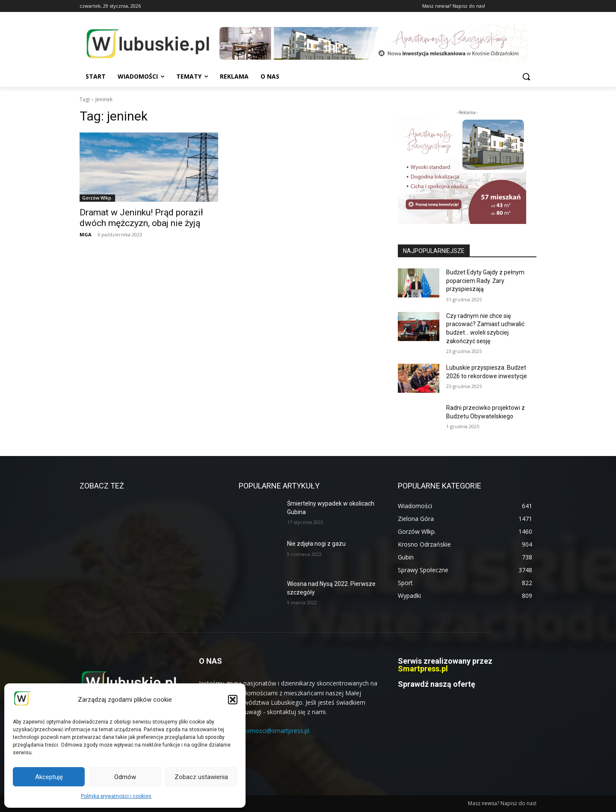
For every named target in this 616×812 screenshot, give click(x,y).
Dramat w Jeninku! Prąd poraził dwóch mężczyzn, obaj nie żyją (141, 217)
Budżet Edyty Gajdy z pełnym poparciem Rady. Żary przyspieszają (485, 280)
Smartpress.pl (423, 668)
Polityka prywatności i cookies (116, 796)
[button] (232, 699)
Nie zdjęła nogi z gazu (316, 543)
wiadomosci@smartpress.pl (271, 731)
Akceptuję (49, 777)
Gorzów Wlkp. (97, 198)
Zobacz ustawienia (201, 777)
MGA (86, 234)
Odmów (125, 777)
